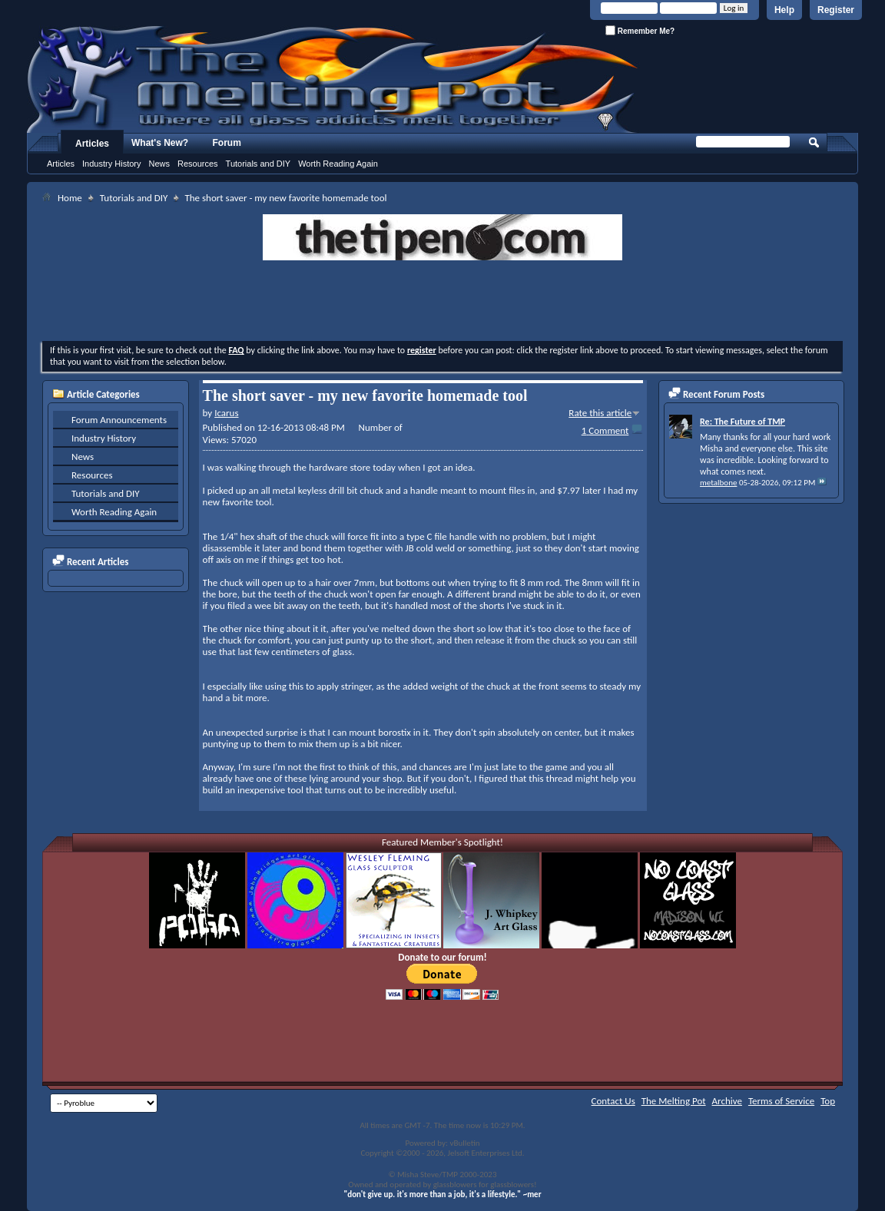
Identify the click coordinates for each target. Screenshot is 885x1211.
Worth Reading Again (338, 163)
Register (835, 10)
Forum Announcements (119, 419)
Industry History (111, 163)
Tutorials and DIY (258, 163)
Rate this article (599, 413)
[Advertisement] (442, 302)
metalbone (718, 483)
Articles (92, 143)
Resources (197, 163)
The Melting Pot (673, 1101)
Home (70, 197)
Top (827, 1101)
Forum (227, 142)
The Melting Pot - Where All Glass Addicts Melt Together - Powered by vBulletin (333, 79)
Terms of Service (781, 1101)
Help (784, 10)
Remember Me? (640, 30)
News (159, 163)
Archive (727, 1101)
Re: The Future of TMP (742, 421)
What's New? (159, 142)
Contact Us (613, 1101)
